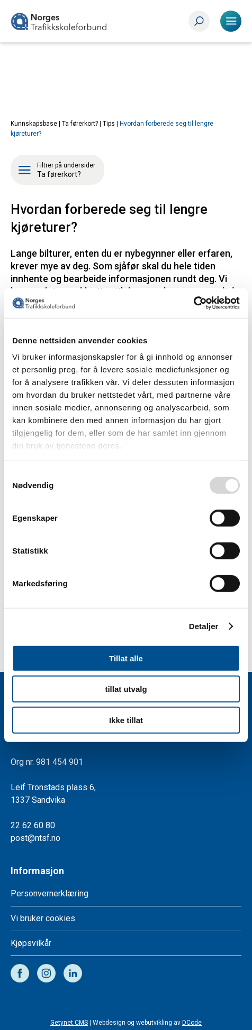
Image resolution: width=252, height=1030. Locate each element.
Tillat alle (126, 657)
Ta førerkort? (80, 123)
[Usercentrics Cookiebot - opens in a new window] (193, 303)
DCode (192, 1022)
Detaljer (204, 626)
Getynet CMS (69, 1022)
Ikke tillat (126, 719)
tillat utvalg (126, 689)
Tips (109, 123)
